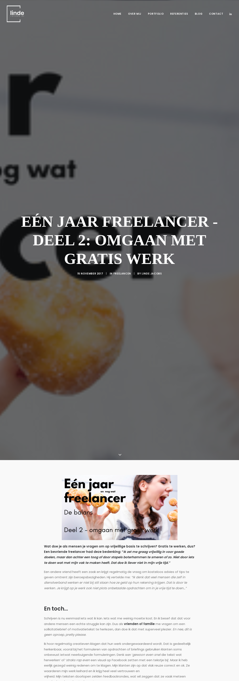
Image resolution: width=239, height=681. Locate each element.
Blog (198, 14)
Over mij (134, 14)
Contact (216, 14)
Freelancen (122, 242)
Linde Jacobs (152, 242)
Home (117, 14)
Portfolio (156, 14)
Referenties (179, 14)
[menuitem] (117, 14)
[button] (230, 14)
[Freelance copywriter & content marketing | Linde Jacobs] (15, 14)
